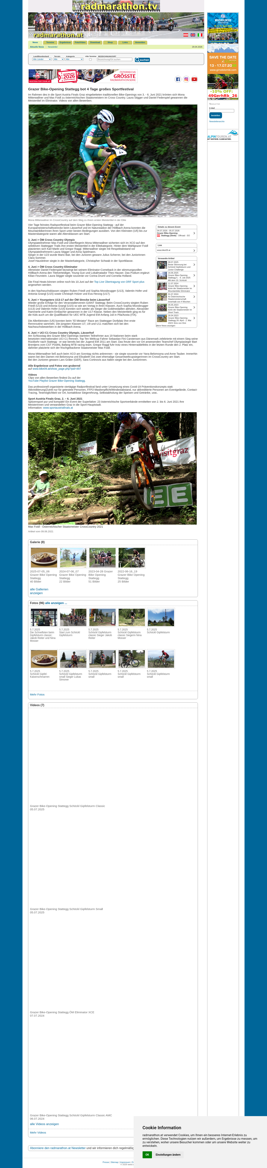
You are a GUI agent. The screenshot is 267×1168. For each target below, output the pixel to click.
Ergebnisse (65, 42)
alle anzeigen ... (56, 603)
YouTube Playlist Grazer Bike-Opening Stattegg (56, 380)
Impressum (125, 1162)
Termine (50, 42)
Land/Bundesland (41, 56)
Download (95, 42)
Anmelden (140, 42)
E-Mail (212, 108)
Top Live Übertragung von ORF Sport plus (119, 281)
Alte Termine (90, 56)
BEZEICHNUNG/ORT (107, 56)
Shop (110, 42)
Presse (106, 1162)
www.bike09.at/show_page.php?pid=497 (57, 368)
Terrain (57, 56)
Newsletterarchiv (216, 121)
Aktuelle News (37, 47)
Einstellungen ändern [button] (168, 1154)
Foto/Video (80, 42)
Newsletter (53, 47)
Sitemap (114, 1162)
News (35, 42)
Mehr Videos (38, 1132)
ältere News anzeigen (165, 326)
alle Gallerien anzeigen (39, 591)
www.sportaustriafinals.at (58, 407)
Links (125, 42)
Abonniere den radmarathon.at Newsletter (58, 1148)
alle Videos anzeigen (44, 1124)
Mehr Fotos (37, 694)
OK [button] (147, 1154)
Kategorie (70, 56)
